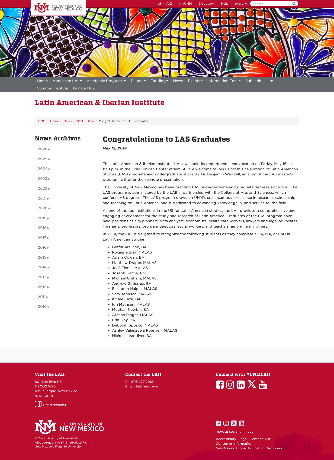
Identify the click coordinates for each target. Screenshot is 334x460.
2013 (42, 277)
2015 (42, 257)
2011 (41, 297)
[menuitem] (42, 81)
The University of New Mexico (58, 8)
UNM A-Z (165, 3)
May (91, 121)
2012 (42, 287)
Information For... (224, 82)
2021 (42, 198)
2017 (42, 238)
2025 (42, 159)
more (241, 3)
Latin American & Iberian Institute (99, 103)
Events (195, 82)
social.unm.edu (241, 431)
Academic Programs (106, 82)
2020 (43, 208)
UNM (41, 121)
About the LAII (67, 82)
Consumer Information (234, 443)
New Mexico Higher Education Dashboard (249, 448)
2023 (42, 179)
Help (224, 3)
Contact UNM (261, 439)
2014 (80, 121)
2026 (42, 149)
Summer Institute (52, 88)
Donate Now (84, 88)
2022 (42, 188)
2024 (43, 169)
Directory (206, 3)
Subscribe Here (259, 81)
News (178, 81)
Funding (159, 82)
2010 (42, 307)
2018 (42, 228)
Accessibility (226, 439)
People (138, 82)
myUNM (185, 3)
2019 (42, 218)
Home (42, 81)
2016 (42, 247)
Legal (242, 439)
